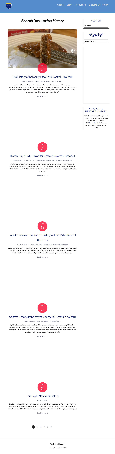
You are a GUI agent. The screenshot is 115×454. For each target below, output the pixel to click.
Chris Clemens (27, 81)
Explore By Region (98, 4)
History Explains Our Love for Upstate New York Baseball (42, 156)
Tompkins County (62, 244)
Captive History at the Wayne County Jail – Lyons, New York (42, 316)
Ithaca (55, 244)
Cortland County (57, 81)
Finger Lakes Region (36, 244)
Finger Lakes (48, 244)
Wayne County (56, 321)
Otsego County (67, 160)
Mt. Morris (59, 160)
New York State (30, 160)
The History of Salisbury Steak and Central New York (42, 76)
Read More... (41, 96)
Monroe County (50, 160)
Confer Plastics (94, 123)
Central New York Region (42, 81)
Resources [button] (80, 4)
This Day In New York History (42, 396)
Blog (69, 4)
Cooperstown (41, 160)
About (60, 4)
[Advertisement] (97, 75)
